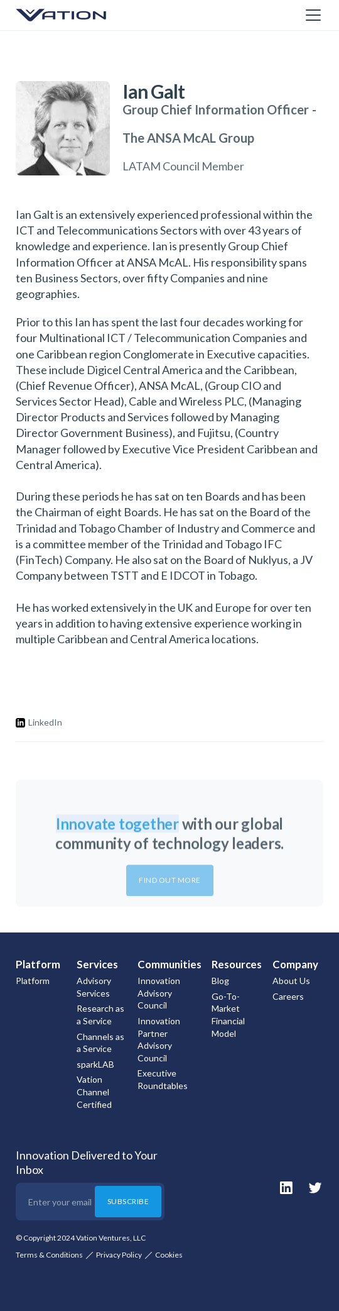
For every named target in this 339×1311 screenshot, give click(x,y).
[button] (310, 15)
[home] (78, 15)
